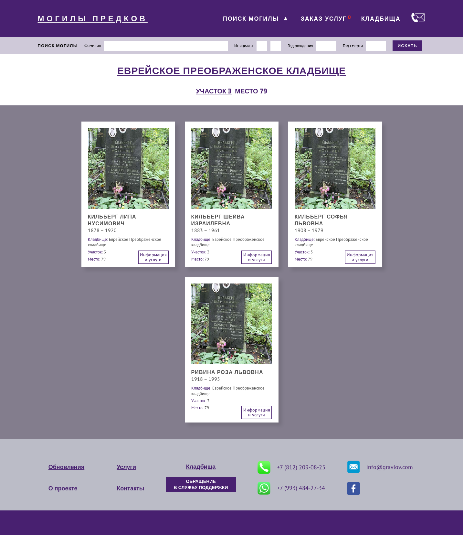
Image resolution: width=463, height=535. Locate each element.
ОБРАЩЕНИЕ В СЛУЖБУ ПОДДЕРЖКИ (201, 484)
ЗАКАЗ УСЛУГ (324, 19)
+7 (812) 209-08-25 (291, 467)
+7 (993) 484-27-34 (291, 488)
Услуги (126, 467)
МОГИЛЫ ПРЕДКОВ (93, 19)
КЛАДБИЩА (381, 19)
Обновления (66, 467)
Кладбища (201, 467)
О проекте (63, 488)
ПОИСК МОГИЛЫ (251, 19)
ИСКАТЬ (407, 45)
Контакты (130, 488)
